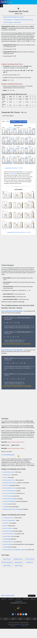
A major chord (12, 194)
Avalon (5, 498)
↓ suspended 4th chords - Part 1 (13, 188)
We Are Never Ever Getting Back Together (14, 570)
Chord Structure (29, 579)
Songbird (5, 567)
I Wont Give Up (7, 516)
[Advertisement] (18, 70)
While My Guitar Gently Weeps (11, 529)
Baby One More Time (9, 500)
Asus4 (23, 192)
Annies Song (6, 495)
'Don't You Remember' (9, 511)
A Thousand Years (8, 538)
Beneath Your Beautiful (9, 503)
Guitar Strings (7, 586)
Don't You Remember (9, 541)
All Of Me (5, 543)
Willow (5, 527)
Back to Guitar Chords (7, 616)
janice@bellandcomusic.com (18, 623)
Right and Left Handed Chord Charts (14, 17)
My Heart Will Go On (8, 562)
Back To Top (32, 616)
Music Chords (7, 579)
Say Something (7, 564)
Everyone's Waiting (8, 551)
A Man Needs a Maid (8, 492)
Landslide (5, 559)
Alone (4, 546)
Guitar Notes (29, 582)
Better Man (6, 506)
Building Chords (18, 579)
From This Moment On (9, 554)
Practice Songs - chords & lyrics (12, 22)
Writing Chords (18, 582)
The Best (5, 524)
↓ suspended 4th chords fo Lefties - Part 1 (18, 252)
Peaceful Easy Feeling (9, 519)
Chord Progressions (7, 582)
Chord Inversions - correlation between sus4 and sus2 (18, 19)
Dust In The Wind (7, 549)
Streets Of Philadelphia (9, 521)
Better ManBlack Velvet (9, 508)
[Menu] (1, 5)
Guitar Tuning (18, 586)
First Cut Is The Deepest (9, 513)
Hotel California (7, 557)
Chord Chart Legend (7, 136)
